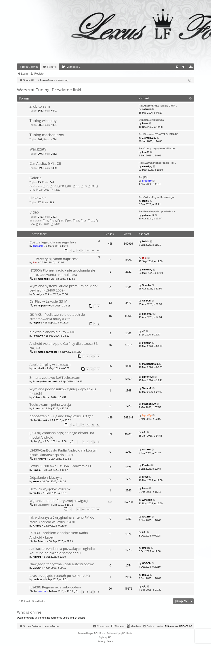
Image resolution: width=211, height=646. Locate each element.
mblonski (43, 278)
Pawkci (37, 470)
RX (68, 186)
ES (76, 186)
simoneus (148, 376)
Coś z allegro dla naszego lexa (52, 242)
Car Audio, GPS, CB (45, 163)
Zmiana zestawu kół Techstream (54, 377)
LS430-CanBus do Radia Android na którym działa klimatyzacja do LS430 (63, 452)
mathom (38, 579)
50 (93, 509)
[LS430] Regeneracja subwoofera (55, 587)
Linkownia (37, 197)
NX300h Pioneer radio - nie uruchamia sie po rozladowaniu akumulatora (62, 272)
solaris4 (147, 109)
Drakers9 (43, 504)
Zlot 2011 (42, 189)
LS (84, 186)
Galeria (35, 177)
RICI (110, 637)
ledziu (145, 200)
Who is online (29, 612)
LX (91, 186)
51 (98, 509)
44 (88, 250)
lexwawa (38, 335)
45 (93, 250)
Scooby (37, 294)
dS (143, 331)
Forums (51, 66)
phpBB (93, 633)
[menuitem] (177, 66)
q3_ (40, 441)
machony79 (149, 403)
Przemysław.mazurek (45, 381)
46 (98, 250)
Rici (35, 262)
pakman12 (148, 215)
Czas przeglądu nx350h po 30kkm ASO (59, 575)
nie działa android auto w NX (52, 332)
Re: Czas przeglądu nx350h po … (158, 148)
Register (39, 73)
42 (78, 250)
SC (61, 186)
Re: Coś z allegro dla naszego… (157, 197)
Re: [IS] (143, 177)
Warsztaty (37, 149)
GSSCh (146, 300)
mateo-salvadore (47, 351)
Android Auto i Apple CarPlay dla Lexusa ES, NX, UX (63, 345)
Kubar (36, 397)
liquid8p (147, 415)
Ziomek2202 (149, 137)
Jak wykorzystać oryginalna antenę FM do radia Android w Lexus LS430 (61, 519)
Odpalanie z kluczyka (151, 120)
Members (72, 66)
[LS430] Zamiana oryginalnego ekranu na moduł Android (61, 434)
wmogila (147, 499)
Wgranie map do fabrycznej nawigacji (58, 500)
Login (24, 73)
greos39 (147, 180)
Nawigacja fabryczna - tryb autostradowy (61, 564)
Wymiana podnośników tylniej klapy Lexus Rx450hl (62, 391)
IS (45, 186)
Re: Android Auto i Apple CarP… (158, 105)
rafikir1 (37, 556)
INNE (55, 189)
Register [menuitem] (191, 67)
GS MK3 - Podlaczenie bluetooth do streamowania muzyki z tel (57, 316)
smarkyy (147, 166)
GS (53, 186)
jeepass (37, 322)
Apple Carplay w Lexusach (49, 364)
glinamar (147, 313)
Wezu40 (42, 420)
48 (93, 424)
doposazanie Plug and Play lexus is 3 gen (61, 416)
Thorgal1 (38, 246)
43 (83, 250)
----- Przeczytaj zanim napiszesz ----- (57, 258)
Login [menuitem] (184, 67)
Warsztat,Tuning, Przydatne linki (49, 90)
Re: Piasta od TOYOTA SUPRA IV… (159, 134)
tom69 (145, 152)
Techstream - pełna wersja (50, 404)
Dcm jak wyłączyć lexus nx (49, 489)
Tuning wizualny (43, 120)
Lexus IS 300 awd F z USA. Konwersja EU (60, 466)
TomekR (147, 388)
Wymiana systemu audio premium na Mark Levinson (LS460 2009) (63, 288)
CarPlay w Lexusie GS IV (48, 301)
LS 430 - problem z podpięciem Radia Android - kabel (58, 534)
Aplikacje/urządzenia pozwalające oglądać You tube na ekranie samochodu (62, 550)
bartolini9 (38, 368)
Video (34, 212)
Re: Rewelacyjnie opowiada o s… (158, 211)
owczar (42, 591)
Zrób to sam (39, 106)
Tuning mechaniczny (46, 134)
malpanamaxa (150, 363)
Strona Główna (29, 66)
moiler (36, 493)
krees (145, 123)
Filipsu (42, 305)
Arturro (37, 408)
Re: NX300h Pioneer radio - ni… (157, 162)
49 (98, 424)
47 (88, 424)
